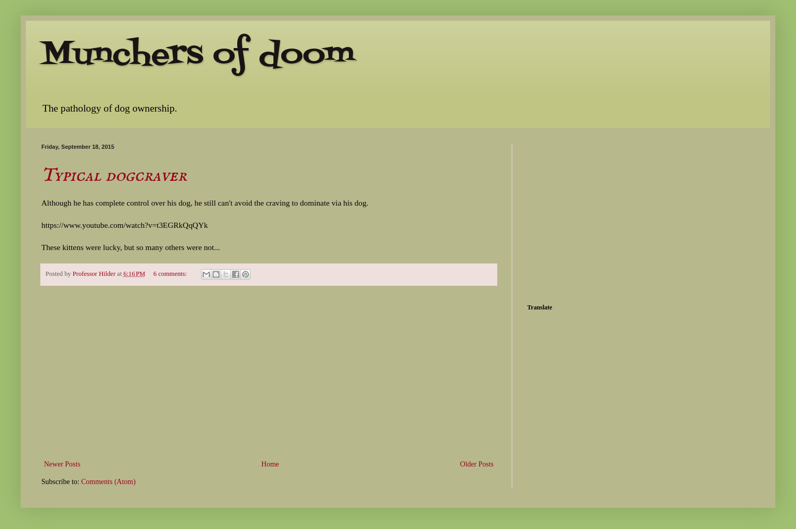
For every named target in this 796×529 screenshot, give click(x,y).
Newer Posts (62, 464)
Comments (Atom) (108, 482)
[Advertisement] (268, 372)
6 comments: (171, 273)
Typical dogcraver (114, 176)
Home (270, 464)
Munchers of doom (198, 55)
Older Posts (477, 464)
